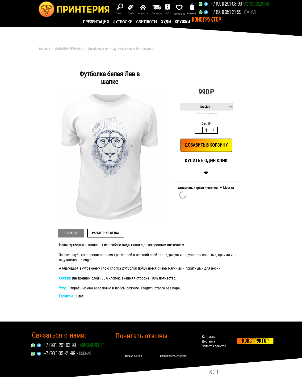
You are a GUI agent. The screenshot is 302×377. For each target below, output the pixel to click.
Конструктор (206, 20)
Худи (166, 21)
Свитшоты (146, 21)
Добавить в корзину (206, 145)
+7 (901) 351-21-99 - (227, 12)
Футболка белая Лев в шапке (133, 49)
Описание (70, 233)
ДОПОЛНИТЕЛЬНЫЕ (69, 49)
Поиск (119, 13)
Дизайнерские (98, 49)
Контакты (209, 337)
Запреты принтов (214, 346)
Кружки (182, 21)
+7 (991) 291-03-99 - (227, 4)
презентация (96, 21)
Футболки (122, 21)
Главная (44, 49)
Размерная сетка (105, 233)
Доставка (208, 341)
